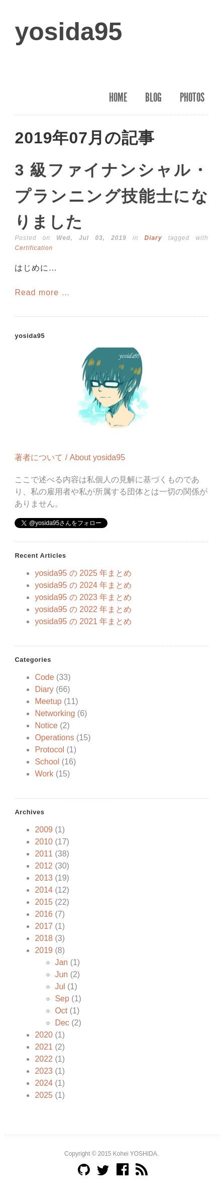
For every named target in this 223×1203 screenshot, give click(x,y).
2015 (44, 902)
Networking (55, 713)
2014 (44, 890)
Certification (34, 247)
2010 (44, 841)
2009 (44, 829)
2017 (44, 926)
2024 (44, 1083)
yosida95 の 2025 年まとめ (83, 573)
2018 (44, 938)
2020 (44, 1034)
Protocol (49, 749)
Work (44, 773)
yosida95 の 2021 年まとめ (83, 621)
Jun (61, 974)
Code (44, 677)
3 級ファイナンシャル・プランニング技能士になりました (111, 195)
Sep (62, 998)
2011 (44, 853)
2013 (44, 878)
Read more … (42, 292)
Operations (54, 737)
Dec (62, 1022)
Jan (61, 962)
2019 (44, 950)
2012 (44, 866)
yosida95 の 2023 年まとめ (83, 597)
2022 (44, 1059)
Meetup (48, 701)
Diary (153, 237)
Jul (60, 986)
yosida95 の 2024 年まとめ (83, 585)
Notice (46, 725)
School (47, 761)
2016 (44, 914)
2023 (44, 1071)
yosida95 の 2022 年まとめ (83, 609)
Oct (61, 1010)
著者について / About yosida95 (70, 457)
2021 (44, 1047)
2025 (44, 1095)
